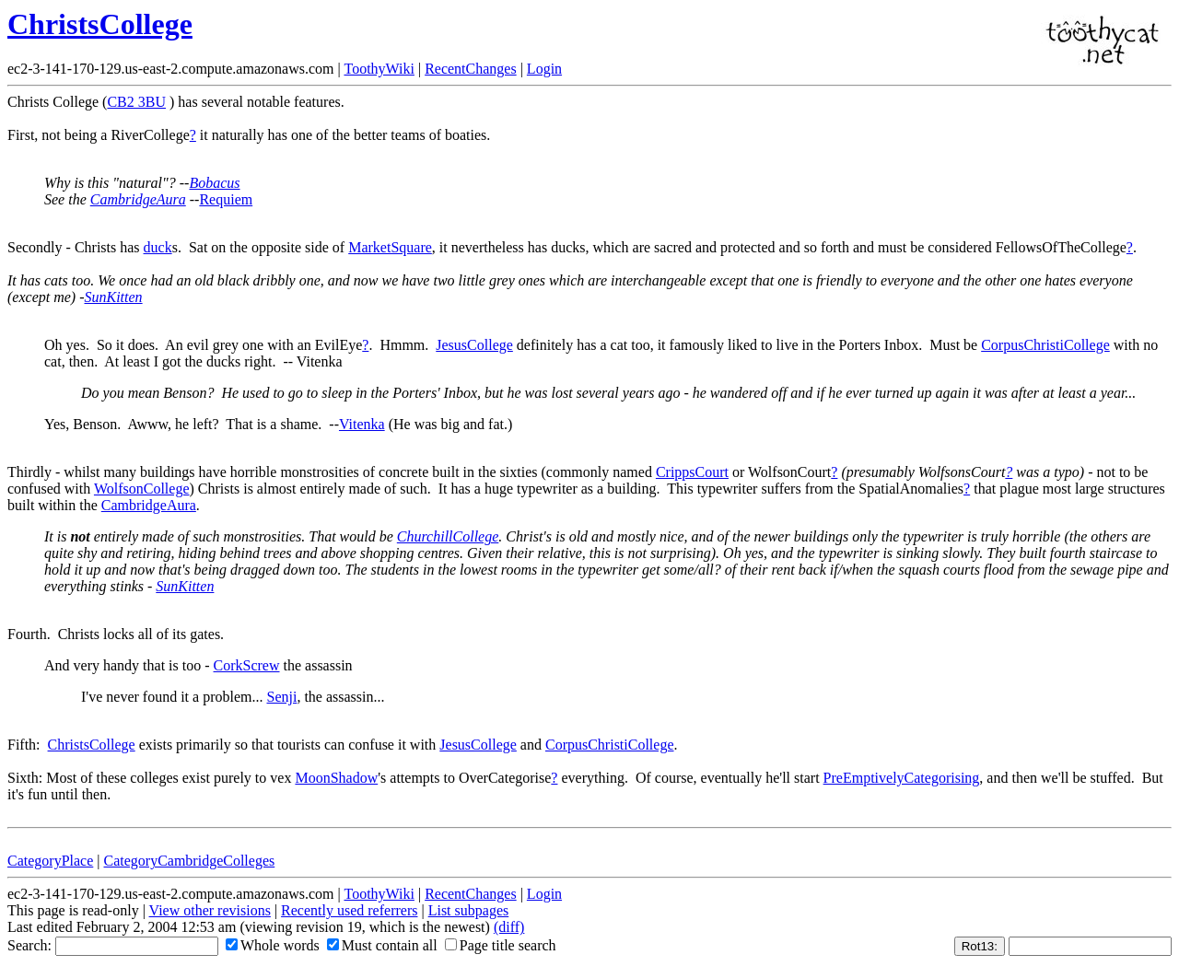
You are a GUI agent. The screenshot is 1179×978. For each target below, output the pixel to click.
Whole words (273, 945)
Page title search (500, 945)
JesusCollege (474, 345)
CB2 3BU (136, 102)
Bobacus (214, 183)
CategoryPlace (50, 860)
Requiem (225, 199)
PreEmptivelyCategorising (901, 778)
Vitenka (362, 424)
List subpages (468, 910)
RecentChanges (471, 68)
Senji (281, 696)
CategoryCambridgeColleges (189, 860)
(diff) (509, 927)
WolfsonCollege (142, 488)
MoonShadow (336, 778)
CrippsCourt (692, 472)
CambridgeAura (138, 199)
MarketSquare (390, 247)
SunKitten (114, 297)
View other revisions (210, 910)
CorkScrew (247, 665)
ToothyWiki (379, 68)
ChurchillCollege (448, 536)
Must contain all (382, 945)
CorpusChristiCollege (1045, 345)
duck (158, 247)
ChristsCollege (100, 24)
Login (544, 68)
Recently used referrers (349, 910)
